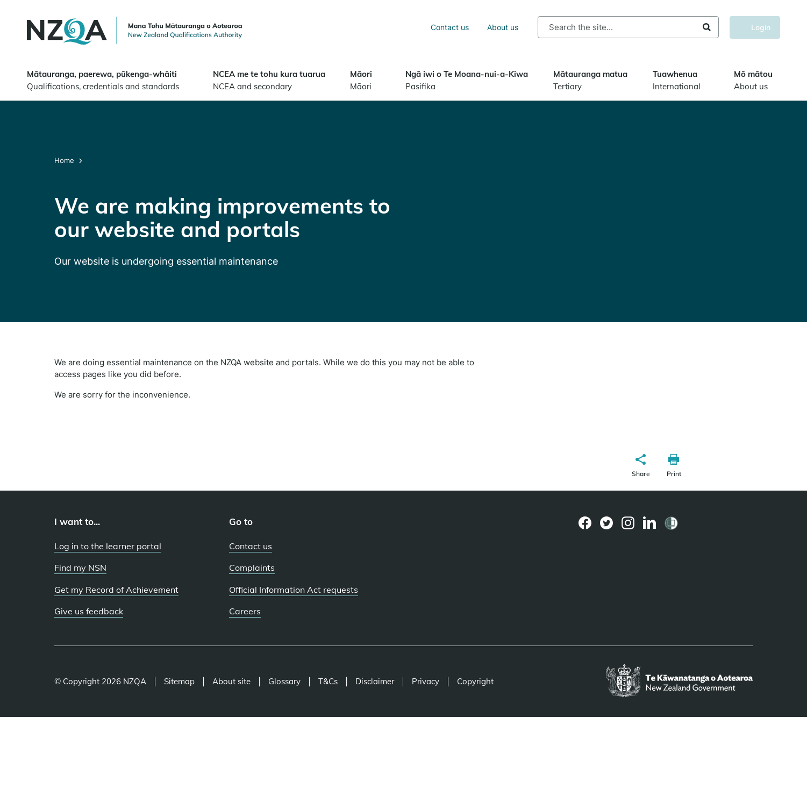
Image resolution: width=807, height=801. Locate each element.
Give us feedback (88, 611)
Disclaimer (374, 681)
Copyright (475, 681)
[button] (641, 467)
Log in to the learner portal (107, 546)
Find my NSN (80, 567)
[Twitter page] (606, 522)
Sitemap (179, 681)
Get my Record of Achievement (116, 589)
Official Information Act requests (293, 589)
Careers (245, 611)
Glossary (284, 681)
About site (231, 681)
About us (502, 27)
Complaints (252, 567)
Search (707, 27)
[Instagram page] (628, 522)
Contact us (450, 27)
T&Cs (328, 681)
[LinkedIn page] (649, 523)
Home (65, 160)
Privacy (425, 681)
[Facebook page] (585, 522)
